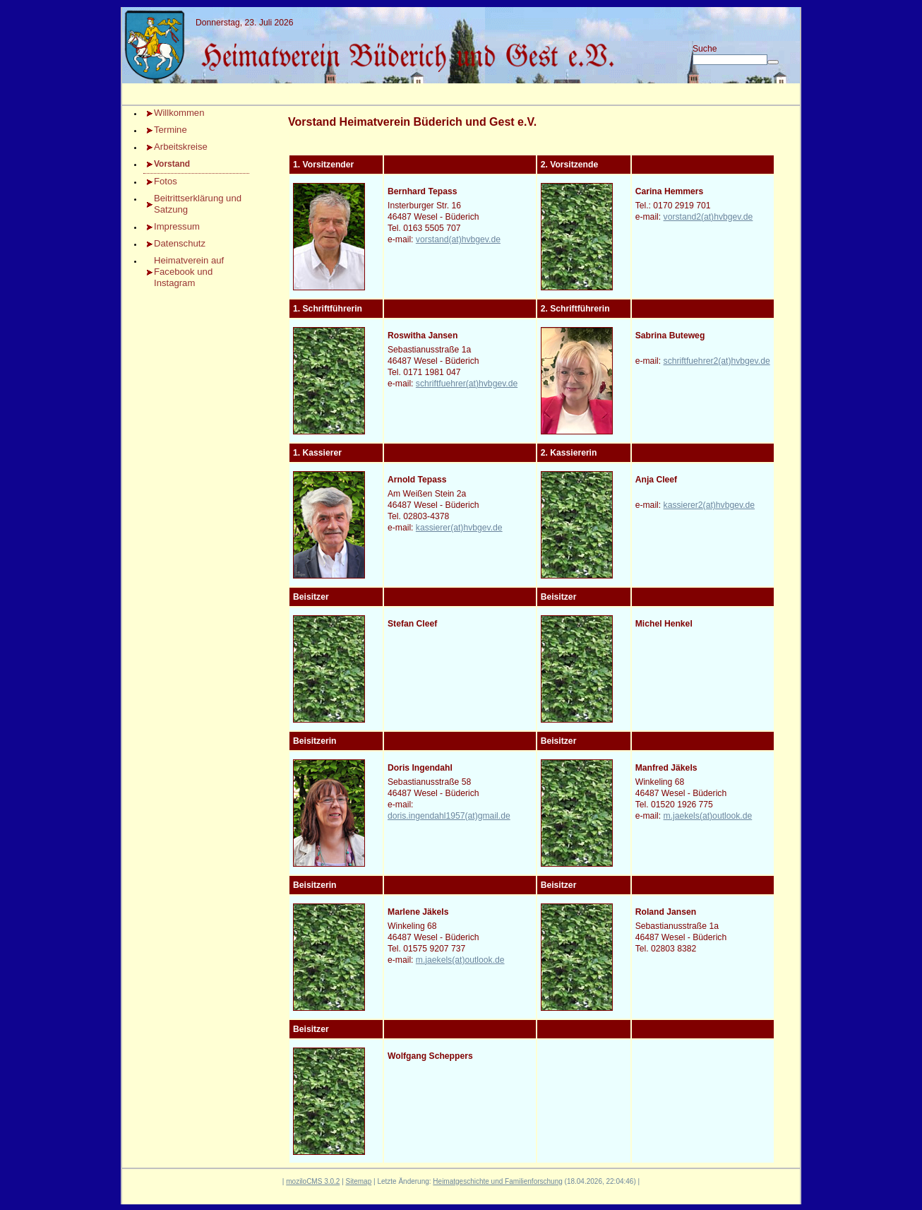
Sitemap (359, 1181)
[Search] (730, 59)
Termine (170, 129)
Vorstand (172, 164)
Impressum (177, 226)
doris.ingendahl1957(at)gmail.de (449, 816)
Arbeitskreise (181, 146)
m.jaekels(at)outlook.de (708, 816)
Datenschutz (179, 243)
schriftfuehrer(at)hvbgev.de (466, 383)
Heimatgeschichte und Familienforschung (497, 1181)
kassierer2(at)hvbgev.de (709, 505)
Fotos (165, 181)
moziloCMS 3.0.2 (313, 1181)
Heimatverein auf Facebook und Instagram (189, 271)
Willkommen (179, 112)
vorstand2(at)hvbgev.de (708, 217)
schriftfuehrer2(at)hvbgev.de (717, 361)
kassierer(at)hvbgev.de (459, 528)
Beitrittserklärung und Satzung (197, 204)
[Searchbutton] (773, 62)
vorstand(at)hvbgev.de (458, 239)
